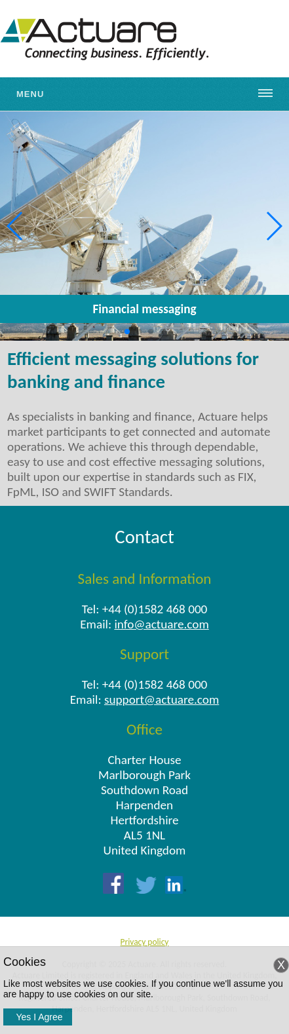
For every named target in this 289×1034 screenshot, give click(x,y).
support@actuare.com (161, 699)
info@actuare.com (161, 624)
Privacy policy (145, 942)
